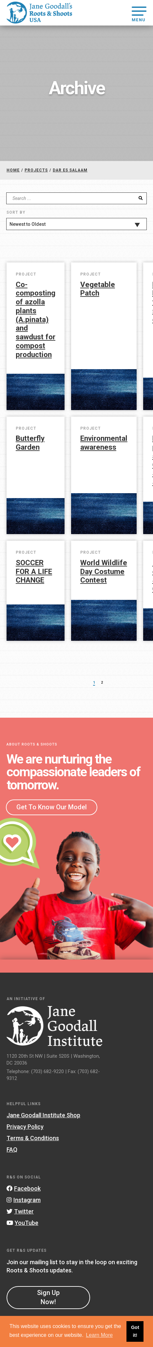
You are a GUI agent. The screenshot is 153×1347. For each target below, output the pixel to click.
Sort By (16, 212)
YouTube (22, 1222)
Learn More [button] (99, 1335)
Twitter (20, 1211)
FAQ (12, 1149)
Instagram (24, 1199)
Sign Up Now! (48, 1297)
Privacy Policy (25, 1126)
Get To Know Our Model (51, 807)
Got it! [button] (135, 1331)
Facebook (24, 1188)
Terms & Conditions (33, 1138)
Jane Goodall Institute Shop (43, 1115)
